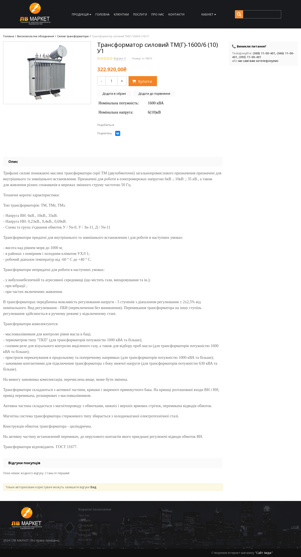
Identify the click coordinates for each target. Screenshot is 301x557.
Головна (8, 36)
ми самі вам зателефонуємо (258, 61)
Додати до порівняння (154, 94)
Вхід (93, 487)
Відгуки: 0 (120, 58)
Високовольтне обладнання (35, 36)
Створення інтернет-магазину (233, 553)
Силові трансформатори (73, 36)
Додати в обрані (114, 94)
